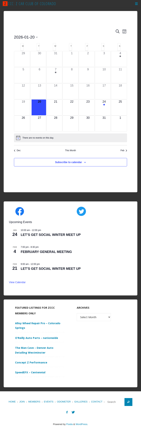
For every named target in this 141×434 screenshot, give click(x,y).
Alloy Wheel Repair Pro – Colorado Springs (37, 325)
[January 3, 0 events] (104, 59)
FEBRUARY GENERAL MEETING (46, 252)
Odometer (64, 401)
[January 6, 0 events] (39, 75)
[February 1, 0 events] (120, 123)
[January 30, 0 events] (88, 123)
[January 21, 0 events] (56, 107)
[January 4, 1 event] (120, 59)
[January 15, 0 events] (72, 91)
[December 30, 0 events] (39, 59)
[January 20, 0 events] (39, 107)
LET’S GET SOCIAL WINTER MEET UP (51, 235)
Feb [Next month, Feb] (123, 150)
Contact (96, 401)
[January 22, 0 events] (72, 107)
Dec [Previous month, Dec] (17, 150)
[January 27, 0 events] (39, 123)
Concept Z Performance (31, 362)
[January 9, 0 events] (88, 75)
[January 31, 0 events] (104, 123)
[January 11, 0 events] (120, 75)
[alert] (70, 137)
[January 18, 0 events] (120, 91)
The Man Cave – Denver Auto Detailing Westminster (34, 350)
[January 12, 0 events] (23, 91)
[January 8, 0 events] (72, 75)
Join (22, 401)
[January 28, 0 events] (56, 123)
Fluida (69, 424)
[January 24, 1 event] (104, 107)
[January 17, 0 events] (104, 91)
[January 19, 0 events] (23, 107)
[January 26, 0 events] (23, 123)
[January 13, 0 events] (39, 91)
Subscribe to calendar (68, 162)
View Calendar (17, 282)
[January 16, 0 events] (88, 91)
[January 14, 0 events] (56, 91)
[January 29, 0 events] (72, 123)
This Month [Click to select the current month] (70, 150)
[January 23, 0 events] (88, 107)
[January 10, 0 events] (104, 75)
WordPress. (82, 424)
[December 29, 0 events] (23, 59)
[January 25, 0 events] (120, 107)
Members (34, 401)
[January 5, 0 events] (23, 75)
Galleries (81, 401)
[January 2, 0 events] (88, 59)
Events (48, 401)
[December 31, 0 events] (56, 59)
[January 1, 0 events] (72, 59)
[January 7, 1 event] (56, 75)
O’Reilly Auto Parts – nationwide (36, 338)
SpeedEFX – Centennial (30, 372)
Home (12, 401)
